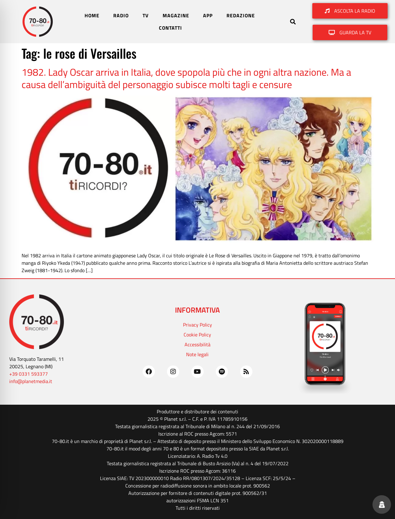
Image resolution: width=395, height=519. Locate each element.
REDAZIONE (241, 15)
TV (146, 15)
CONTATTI (170, 28)
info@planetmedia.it (30, 381)
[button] (293, 22)
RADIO (121, 15)
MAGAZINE (176, 15)
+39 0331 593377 (28, 374)
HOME (92, 15)
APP (208, 15)
